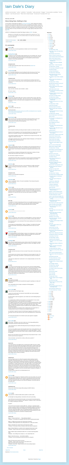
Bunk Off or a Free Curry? (53, 153)
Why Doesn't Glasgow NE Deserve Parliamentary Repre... (55, 163)
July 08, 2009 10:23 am (12, 261)
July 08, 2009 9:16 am (12, 205)
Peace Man (51, 223)
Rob (9, 265)
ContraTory (10, 164)
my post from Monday (26, 23)
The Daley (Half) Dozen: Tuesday (55, 289)
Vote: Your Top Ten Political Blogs (55, 144)
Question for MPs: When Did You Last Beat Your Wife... (55, 128)
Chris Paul (10, 375)
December (51, 40)
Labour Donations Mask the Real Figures (56, 56)
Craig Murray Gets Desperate (54, 239)
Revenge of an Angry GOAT (54, 168)
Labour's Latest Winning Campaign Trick (56, 196)
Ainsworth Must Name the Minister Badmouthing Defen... (55, 213)
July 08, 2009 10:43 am (12, 274)
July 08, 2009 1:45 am (12, 67)
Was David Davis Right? (53, 280)
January (50, 299)
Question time (32, 65)
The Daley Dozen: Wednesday (54, 72)
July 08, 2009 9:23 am (12, 228)
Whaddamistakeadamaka (53, 160)
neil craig (10, 393)
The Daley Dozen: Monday (54, 97)
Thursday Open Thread (53, 276)
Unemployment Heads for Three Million (56, 234)
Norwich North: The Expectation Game (56, 164)
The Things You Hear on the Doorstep (55, 268)
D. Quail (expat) (11, 70)
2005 (49, 306)
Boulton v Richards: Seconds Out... (55, 55)
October (50, 43)
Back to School (51, 269)
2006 (49, 304)
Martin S (9, 106)
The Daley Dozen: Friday (53, 49)
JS (49, 319)
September (51, 45)
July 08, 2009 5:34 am (12, 83)
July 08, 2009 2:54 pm (12, 445)
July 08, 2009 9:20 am (12, 212)
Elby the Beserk (11, 117)
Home (24, 450)
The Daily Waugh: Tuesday (54, 237)
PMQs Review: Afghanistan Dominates (56, 232)
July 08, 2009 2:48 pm (12, 413)
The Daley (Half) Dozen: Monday (55, 248)
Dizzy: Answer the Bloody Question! (55, 252)
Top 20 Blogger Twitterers (53, 263)
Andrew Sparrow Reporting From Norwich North (55, 159)
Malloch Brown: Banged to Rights (55, 146)
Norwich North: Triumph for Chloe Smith (56, 134)
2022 (49, 34)
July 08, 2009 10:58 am (12, 339)
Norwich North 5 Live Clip (53, 227)
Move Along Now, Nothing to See (55, 288)
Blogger (39, 459)
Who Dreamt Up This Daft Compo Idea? (56, 202)
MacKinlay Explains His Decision (55, 106)
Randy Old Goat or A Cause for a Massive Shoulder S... (55, 189)
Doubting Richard (11, 54)
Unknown (10, 187)
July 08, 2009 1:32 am (12, 60)
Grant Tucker (51, 315)
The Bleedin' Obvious (53, 156)
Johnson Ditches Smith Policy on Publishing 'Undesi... (55, 201)
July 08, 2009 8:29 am (12, 183)
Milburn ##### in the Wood (54, 182)
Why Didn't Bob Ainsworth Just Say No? (56, 83)
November (51, 41)
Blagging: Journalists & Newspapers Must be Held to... (55, 246)
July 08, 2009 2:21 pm (12, 382)
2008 (49, 301)
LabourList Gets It (52, 130)
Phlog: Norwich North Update (54, 139)
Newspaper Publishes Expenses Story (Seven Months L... (56, 94)
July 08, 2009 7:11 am (12, 92)
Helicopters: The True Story (54, 216)
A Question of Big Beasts (53, 184)
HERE (8, 29)
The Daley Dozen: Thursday (54, 66)
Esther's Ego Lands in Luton (54, 89)
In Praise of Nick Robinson (53, 71)
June (50, 291)
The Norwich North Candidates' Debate (56, 174)
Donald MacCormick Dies (53, 256)
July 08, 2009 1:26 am (12, 50)
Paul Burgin (10, 240)
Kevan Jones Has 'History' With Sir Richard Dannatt (55, 206)
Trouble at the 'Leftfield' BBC (54, 181)
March (50, 296)
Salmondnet (10, 179)
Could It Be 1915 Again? (53, 105)
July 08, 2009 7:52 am (12, 122)
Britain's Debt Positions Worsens (55, 58)
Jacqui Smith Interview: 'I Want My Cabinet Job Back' (55, 219)
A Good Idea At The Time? (53, 236)
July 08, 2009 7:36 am (12, 113)
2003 (49, 309)
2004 (49, 307)
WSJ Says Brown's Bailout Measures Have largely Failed (55, 286)
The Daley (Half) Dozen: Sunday (55, 194)
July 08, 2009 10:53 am (12, 285)
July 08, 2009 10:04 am (12, 237)
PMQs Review (51, 284)
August (50, 46)
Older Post (41, 450)
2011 (49, 35)
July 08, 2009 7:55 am (12, 141)
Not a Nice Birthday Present (54, 228)
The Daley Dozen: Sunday (53, 103)
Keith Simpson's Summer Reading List (56, 149)
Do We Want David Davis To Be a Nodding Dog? (55, 99)
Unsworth (10, 209)
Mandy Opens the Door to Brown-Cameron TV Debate (55, 75)
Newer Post (8, 450)
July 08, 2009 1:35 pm (12, 371)
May (50, 293)
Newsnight (10, 41)
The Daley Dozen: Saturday (54, 113)
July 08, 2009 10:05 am (12, 245)
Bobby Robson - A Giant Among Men (55, 64)
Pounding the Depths (53, 69)
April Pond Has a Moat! (53, 271)
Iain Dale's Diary (19, 6)
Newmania (10, 96)
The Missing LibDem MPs (53, 266)
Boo (9, 278)
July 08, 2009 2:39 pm (12, 389)
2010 (49, 37)
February (51, 298)
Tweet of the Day (52, 123)
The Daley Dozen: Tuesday (54, 81)
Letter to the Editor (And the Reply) (55, 204)
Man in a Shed (11, 289)
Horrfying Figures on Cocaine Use (55, 137)
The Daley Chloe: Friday (53, 120)
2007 (49, 303)
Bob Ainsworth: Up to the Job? (54, 53)
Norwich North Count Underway (54, 140)
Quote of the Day (52, 187)
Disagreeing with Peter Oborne (54, 259)
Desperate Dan (11, 231)
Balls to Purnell (51, 116)
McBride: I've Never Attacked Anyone (55, 191)
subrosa (9, 47)
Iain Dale (51, 317)
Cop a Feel (51, 208)
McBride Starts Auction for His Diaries (55, 193)
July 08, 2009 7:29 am (12, 102)
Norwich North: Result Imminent (54, 136)
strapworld (10, 145)
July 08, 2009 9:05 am (12, 197)
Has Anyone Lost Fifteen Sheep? (55, 95)
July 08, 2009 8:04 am (12, 169)
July (50, 48)
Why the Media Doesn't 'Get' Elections (56, 115)
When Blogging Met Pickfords (54, 122)
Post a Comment (10, 447)
